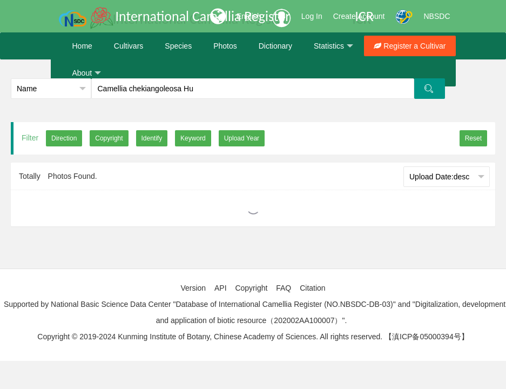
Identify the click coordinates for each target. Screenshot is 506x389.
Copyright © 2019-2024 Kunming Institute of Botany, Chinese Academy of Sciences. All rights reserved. (209, 336)
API (220, 288)
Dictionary (275, 46)
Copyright (251, 288)
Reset (473, 138)
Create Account (359, 16)
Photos (225, 46)
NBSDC (436, 16)
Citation (312, 288)
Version (193, 288)
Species (178, 46)
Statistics (333, 46)
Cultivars (128, 46)
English (249, 16)
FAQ (283, 288)
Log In (311, 16)
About (87, 73)
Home (82, 46)
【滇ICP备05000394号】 (426, 336)
